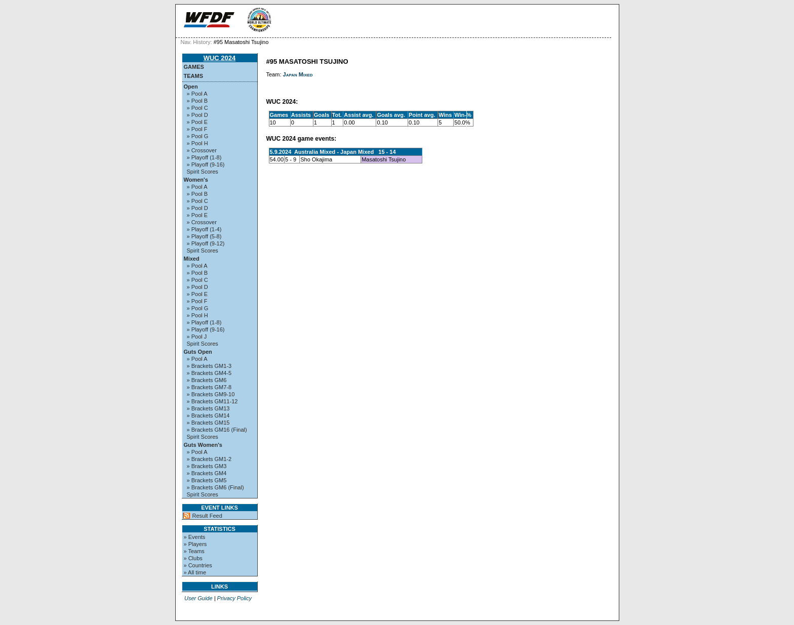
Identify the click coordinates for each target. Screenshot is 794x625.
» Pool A (197, 94)
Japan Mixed (298, 74)
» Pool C (197, 108)
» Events (195, 537)
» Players (195, 544)
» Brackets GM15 (208, 423)
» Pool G (198, 136)
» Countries (198, 565)
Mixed (192, 259)
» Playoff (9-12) (206, 243)
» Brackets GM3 (207, 466)
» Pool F (197, 129)
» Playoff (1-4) (204, 229)
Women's (196, 180)
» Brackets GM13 (208, 408)
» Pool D (197, 115)
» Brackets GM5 (207, 480)
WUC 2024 (220, 58)
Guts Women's (203, 445)
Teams (194, 76)
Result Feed (207, 516)
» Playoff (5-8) (204, 236)
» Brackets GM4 (207, 473)
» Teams (194, 551)
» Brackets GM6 (207, 380)
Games (194, 67)
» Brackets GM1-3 (209, 366)
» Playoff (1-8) (204, 157)
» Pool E (197, 122)
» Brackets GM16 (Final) (217, 430)
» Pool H (197, 143)
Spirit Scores (202, 172)
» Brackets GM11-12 (212, 401)
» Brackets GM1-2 (209, 459)
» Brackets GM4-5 (209, 373)
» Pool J (197, 337)
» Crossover (202, 150)
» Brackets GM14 (208, 415)
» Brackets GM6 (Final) (215, 487)
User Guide (198, 598)
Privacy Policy (234, 598)
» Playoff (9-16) (206, 164)
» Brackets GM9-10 (211, 394)
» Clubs (193, 558)
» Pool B (197, 101)
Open (191, 87)
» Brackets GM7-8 (209, 387)
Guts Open (198, 352)
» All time (195, 572)
